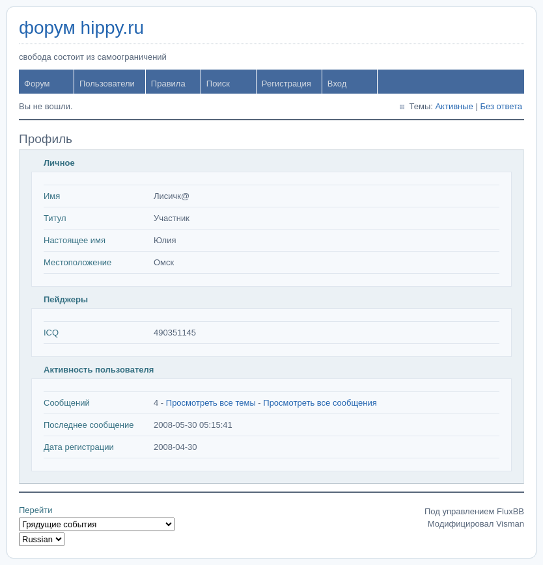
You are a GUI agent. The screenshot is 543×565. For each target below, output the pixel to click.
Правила (168, 83)
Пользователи (107, 83)
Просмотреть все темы (211, 403)
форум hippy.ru (81, 28)
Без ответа (501, 106)
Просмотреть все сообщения (319, 403)
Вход (336, 83)
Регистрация (286, 83)
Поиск (218, 83)
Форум (37, 83)
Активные (454, 106)
